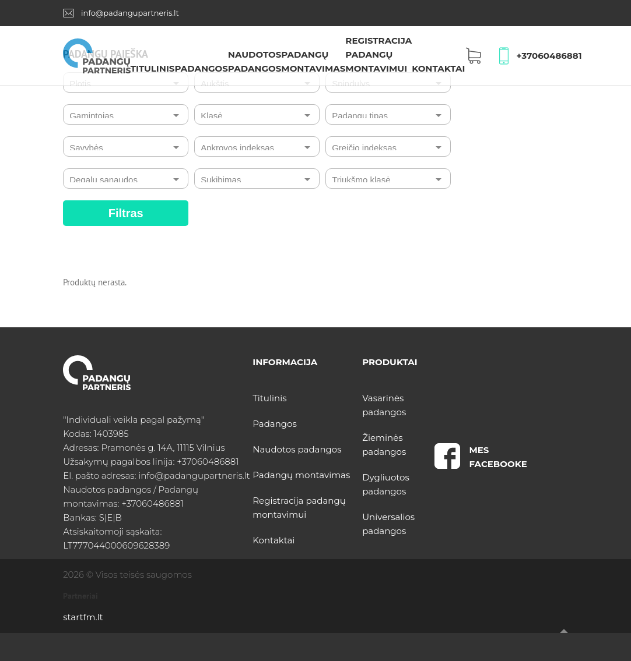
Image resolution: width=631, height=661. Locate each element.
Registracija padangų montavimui (378, 54)
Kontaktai (438, 68)
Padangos (200, 68)
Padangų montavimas (301, 474)
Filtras (125, 213)
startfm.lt (83, 617)
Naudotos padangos (297, 449)
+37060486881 (549, 55)
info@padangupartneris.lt (130, 12)
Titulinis (153, 68)
